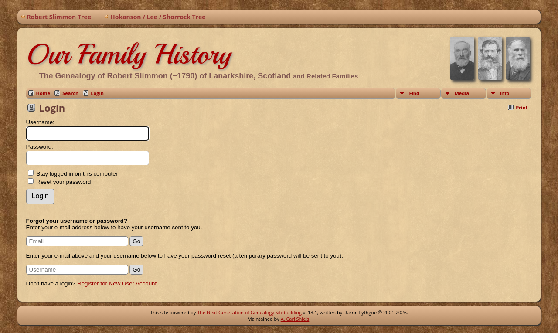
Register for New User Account (117, 283)
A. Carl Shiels (295, 319)
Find (414, 93)
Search (70, 93)
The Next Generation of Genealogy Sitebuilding (249, 312)
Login (97, 93)
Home (43, 93)
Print (521, 107)
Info (504, 93)
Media (461, 93)
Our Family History (128, 54)
